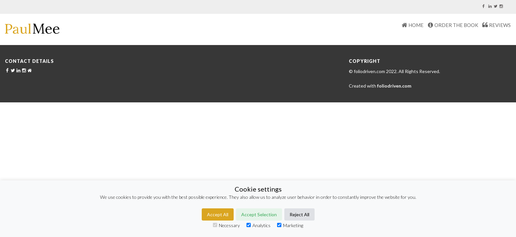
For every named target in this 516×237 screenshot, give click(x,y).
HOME (416, 25)
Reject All (299, 214)
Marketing (290, 225)
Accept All (217, 214)
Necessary (226, 225)
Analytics (258, 225)
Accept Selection (259, 214)
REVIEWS (500, 25)
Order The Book (456, 25)
